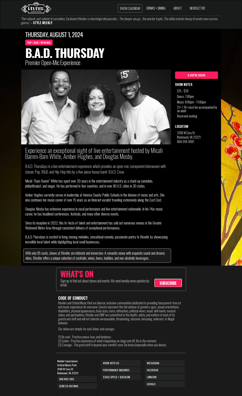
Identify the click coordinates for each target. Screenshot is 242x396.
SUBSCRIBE (168, 283)
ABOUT (177, 8)
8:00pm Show (196, 75)
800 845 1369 (66, 379)
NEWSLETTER (197, 8)
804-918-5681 (185, 141)
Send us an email (69, 386)
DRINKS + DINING (155, 8)
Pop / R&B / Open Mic (39, 42)
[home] (36, 7)
